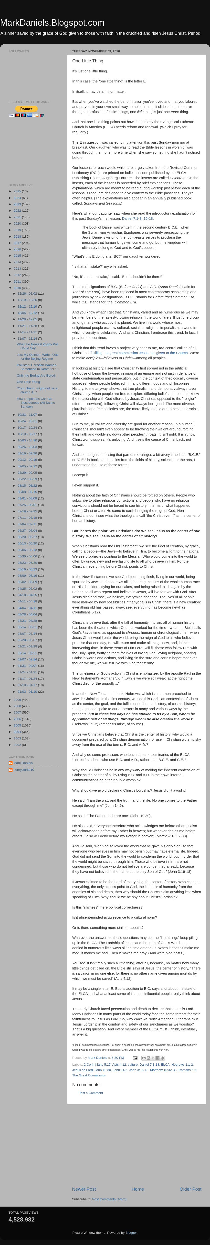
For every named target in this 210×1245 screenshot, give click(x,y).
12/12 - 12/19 (28, 306)
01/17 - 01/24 (28, 678)
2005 (18, 725)
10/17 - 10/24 (28, 427)
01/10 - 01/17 (28, 685)
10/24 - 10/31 (28, 421)
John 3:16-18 (138, 1070)
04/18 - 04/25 (28, 595)
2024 (18, 198)
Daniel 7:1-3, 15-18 (137, 218)
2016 (18, 249)
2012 (18, 275)
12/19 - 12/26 (28, 300)
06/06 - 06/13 (28, 550)
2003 (18, 738)
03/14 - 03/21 (28, 627)
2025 (18, 191)
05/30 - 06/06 (28, 556)
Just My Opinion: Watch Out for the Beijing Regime (37, 356)
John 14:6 (120, 1070)
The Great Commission (89, 1075)
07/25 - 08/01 (28, 505)
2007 (18, 712)
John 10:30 (103, 1070)
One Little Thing (28, 382)
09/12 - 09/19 (28, 459)
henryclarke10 (23, 770)
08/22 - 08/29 (28, 479)
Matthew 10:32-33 (163, 1070)
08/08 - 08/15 (28, 492)
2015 (18, 255)
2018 (18, 236)
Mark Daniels (23, 763)
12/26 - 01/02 (28, 293)
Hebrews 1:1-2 (182, 1064)
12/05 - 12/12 (28, 313)
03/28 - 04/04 (28, 614)
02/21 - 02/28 (28, 646)
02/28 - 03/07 (28, 640)
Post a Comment (90, 1093)
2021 (18, 217)
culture (133, 1064)
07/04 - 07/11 (28, 524)
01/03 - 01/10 (28, 691)
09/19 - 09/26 (28, 453)
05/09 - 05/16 (28, 575)
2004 (18, 732)
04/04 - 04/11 (28, 608)
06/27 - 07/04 (28, 530)
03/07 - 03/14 (28, 633)
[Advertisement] (136, 1145)
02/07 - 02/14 (28, 659)
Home (138, 1189)
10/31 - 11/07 (28, 414)
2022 (18, 210)
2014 (18, 262)
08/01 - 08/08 (28, 498)
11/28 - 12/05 (28, 319)
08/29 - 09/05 (28, 472)
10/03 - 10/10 (28, 440)
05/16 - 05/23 (28, 569)
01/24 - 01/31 (28, 672)
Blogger (131, 1232)
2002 (18, 745)
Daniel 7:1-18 (149, 1064)
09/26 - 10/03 (28, 447)
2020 (18, 223)
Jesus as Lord (82, 1070)
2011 (18, 281)
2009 (18, 700)
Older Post (190, 1189)
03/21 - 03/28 (28, 620)
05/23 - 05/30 (28, 563)
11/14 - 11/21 (28, 332)
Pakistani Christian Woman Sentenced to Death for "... (38, 367)
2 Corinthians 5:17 (97, 1064)
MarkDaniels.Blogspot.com (52, 23)
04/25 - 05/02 (28, 588)
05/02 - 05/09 (28, 582)
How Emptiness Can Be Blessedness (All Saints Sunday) (36, 402)
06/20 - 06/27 (28, 537)
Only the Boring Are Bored (36, 375)
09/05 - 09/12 (28, 466)
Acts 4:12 (119, 1064)
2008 (18, 706)
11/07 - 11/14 (28, 338)
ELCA (165, 1064)
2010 (18, 288)
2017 (18, 243)
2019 (18, 230)
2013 (18, 268)
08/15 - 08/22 (28, 485)
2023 (18, 204)
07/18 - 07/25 (28, 511)
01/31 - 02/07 (28, 666)
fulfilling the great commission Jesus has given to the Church (139, 353)
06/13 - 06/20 (28, 543)
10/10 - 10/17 (28, 434)
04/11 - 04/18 (28, 601)
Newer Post (84, 1189)
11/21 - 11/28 (28, 326)
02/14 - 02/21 (28, 653)
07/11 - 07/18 (28, 517)
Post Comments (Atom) (109, 1199)
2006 (18, 719)
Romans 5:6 (187, 1070)
